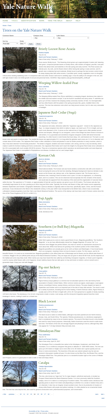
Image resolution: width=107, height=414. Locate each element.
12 (27, 394)
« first (4, 394)
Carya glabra (43, 271)
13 (31, 394)
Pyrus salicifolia (44, 86)
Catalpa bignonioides (46, 366)
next (103, 398)
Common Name (8, 35)
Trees (15, 21)
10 (20, 394)
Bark (41, 21)
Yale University (9, 2)
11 (24, 394)
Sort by (5, 41)
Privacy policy (44, 411)
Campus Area (38, 35)
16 (41, 394)
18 (48, 394)
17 (45, 394)
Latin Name (61, 35)
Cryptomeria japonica (46, 116)
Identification (28, 21)
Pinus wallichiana (44, 335)
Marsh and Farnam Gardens (48, 57)
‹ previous (11, 394)
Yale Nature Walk (27, 7)
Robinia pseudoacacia (46, 305)
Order (22, 41)
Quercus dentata (44, 159)
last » (102, 394)
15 (38, 394)
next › (97, 394)
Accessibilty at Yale (34, 411)
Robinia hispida (44, 52)
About (69, 21)
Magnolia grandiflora (45, 230)
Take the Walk (55, 21)
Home (5, 21)
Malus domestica (44, 202)
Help (78, 21)
